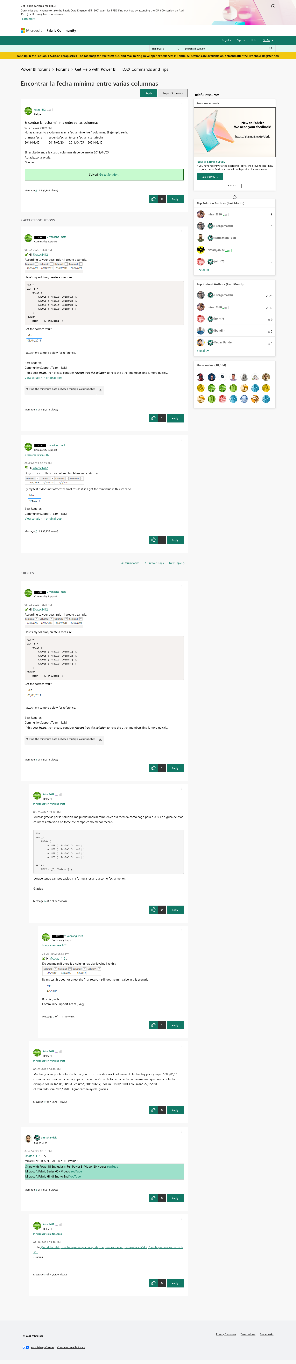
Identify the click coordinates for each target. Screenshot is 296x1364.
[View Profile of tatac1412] (40, 109)
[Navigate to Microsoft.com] (31, 30)
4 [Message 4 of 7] (36, 411)
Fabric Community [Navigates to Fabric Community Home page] (61, 30)
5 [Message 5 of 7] (45, 1105)
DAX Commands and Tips (145, 69)
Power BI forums (35, 69)
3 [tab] (233, 185)
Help (253, 40)
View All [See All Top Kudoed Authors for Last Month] (203, 350)
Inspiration (102, 30)
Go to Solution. (109, 174)
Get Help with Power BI (95, 69)
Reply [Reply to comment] (175, 420)
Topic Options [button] (172, 93)
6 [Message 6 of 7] (45, 904)
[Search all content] (229, 48)
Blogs (153, 30)
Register (226, 40)
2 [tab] (231, 185)
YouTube (112, 1170)
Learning (168, 30)
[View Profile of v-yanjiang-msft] (56, 237)
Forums (85, 30)
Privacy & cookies (226, 1338)
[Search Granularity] (166, 48)
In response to (37, 456)
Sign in (241, 40)
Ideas (118, 30)
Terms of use (248, 1338)
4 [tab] (235, 185)
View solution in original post (43, 380)
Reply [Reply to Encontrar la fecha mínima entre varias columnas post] (175, 199)
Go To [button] (266, 40)
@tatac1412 (40, 254)
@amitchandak (50, 1251)
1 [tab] (228, 185)
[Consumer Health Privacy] (71, 1351)
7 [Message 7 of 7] (36, 533)
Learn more (28, 19)
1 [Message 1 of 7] (36, 190)
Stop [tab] (240, 186)
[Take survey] (210, 176)
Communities (135, 30)
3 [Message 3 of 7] (45, 1278)
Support (184, 30)
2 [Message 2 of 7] (36, 1193)
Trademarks (266, 1338)
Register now (270, 56)
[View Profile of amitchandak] (49, 1141)
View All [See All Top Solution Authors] (203, 270)
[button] (148, 93)
